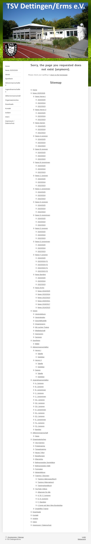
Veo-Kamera (39, 443)
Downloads (37, 512)
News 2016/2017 (44, 304)
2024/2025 (42, 100)
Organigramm (40, 324)
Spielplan (41, 357)
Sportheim (36, 340)
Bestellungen (40, 456)
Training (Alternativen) (46, 482)
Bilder (37, 344)
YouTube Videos (41, 489)
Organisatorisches (39, 439)
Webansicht (82, 539)
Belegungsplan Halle (42, 466)
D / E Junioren (43, 499)
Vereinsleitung (40, 314)
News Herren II (40, 110)
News (37, 436)
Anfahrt (35, 519)
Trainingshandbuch (45, 486)
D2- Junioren (40, 403)
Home (35, 90)
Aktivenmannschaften (41, 347)
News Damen (40, 123)
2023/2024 (42, 103)
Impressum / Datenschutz (42, 525)
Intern (35, 522)
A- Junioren (39, 383)
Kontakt (35, 515)
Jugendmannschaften (41, 380)
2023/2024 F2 (43, 265)
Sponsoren (39, 334)
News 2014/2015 (44, 307)
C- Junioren (39, 393)
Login (84, 537)
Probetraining (40, 446)
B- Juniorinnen (40, 390)
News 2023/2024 (44, 294)
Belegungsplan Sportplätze (45, 462)
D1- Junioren (40, 400)
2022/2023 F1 (43, 268)
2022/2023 (42, 106)
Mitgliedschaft (40, 331)
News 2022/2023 (44, 298)
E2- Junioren (40, 416)
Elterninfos (39, 459)
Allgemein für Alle (44, 492)
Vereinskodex (40, 317)
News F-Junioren (41, 255)
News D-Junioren (41, 202)
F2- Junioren (40, 426)
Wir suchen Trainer (42, 327)
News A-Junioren (41, 136)
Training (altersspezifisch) (47, 479)
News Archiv (39, 288)
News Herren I (40, 96)
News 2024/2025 (44, 291)
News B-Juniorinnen (42, 162)
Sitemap (21, 537)
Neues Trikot (40, 453)
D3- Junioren (40, 406)
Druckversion (11, 537)
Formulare (39, 469)
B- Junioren (39, 387)
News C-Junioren (41, 176)
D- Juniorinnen (40, 410)
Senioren (38, 337)
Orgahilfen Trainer (41, 509)
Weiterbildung (40, 472)
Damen (38, 370)
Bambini (38, 429)
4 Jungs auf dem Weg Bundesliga (50, 505)
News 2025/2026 (39, 93)
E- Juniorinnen (40, 420)
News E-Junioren (41, 228)
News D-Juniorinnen (42, 215)
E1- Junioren (40, 413)
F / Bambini (42, 502)
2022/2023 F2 (43, 271)
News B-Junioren (41, 149)
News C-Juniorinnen (42, 189)
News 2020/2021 (44, 301)
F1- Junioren (40, 423)
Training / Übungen (42, 476)
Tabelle (40, 354)
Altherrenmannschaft (40, 433)
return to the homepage (59, 75)
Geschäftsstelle (41, 321)
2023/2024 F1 (43, 261)
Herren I (38, 350)
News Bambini (40, 274)
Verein (35, 311)
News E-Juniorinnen (42, 241)
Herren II (38, 360)
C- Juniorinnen (40, 396)
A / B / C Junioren (44, 495)
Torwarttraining (40, 449)
